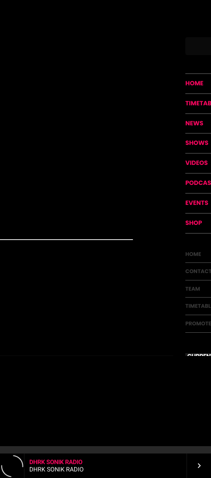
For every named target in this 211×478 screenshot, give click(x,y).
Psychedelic (105, 55)
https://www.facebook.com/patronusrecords (64, 239)
